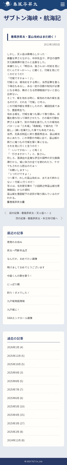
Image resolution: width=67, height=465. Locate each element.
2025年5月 (13, 406)
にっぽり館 (13, 284)
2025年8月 (13, 381)
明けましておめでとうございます (26, 267)
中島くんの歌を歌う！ (19, 275)
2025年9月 (13, 372)
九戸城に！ (13, 309)
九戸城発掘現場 (16, 301)
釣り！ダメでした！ (18, 292)
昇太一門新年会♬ (17, 250)
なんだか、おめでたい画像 (22, 258)
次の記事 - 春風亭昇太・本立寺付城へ (37, 218)
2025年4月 (13, 415)
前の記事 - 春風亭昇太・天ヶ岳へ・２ (30, 213)
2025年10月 (14, 364)
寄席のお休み (14, 242)
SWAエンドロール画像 (19, 318)
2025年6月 (13, 398)
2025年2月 (13, 431)
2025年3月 (13, 423)
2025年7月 (13, 389)
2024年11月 (14, 440)
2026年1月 (13, 347)
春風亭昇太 (25, 3)
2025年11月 (14, 355)
